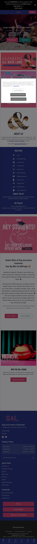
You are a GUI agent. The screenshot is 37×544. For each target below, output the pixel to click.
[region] (18, 90)
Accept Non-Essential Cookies (18, 99)
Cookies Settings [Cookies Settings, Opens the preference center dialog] (18, 90)
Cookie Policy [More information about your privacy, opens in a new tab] (16, 86)
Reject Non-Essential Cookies (18, 94)
